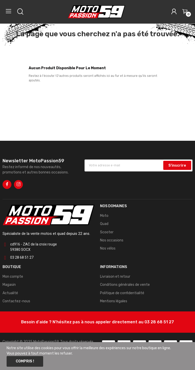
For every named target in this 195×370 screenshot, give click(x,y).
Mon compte (13, 276)
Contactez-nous (16, 301)
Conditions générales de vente (125, 285)
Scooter (106, 232)
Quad (104, 224)
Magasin (9, 285)
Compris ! (25, 361)
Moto (104, 216)
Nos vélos (108, 248)
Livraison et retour (115, 276)
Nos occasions (111, 240)
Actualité (10, 293)
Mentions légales (113, 301)
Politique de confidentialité (122, 293)
